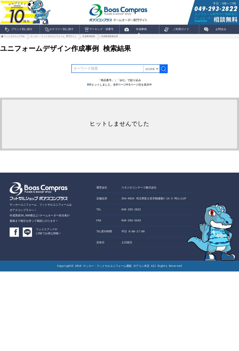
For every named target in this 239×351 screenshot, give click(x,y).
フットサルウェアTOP (14, 37)
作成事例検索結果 (109, 37)
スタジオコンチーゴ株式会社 (139, 191)
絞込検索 (150, 70)
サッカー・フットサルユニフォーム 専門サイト (54, 37)
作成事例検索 (88, 37)
